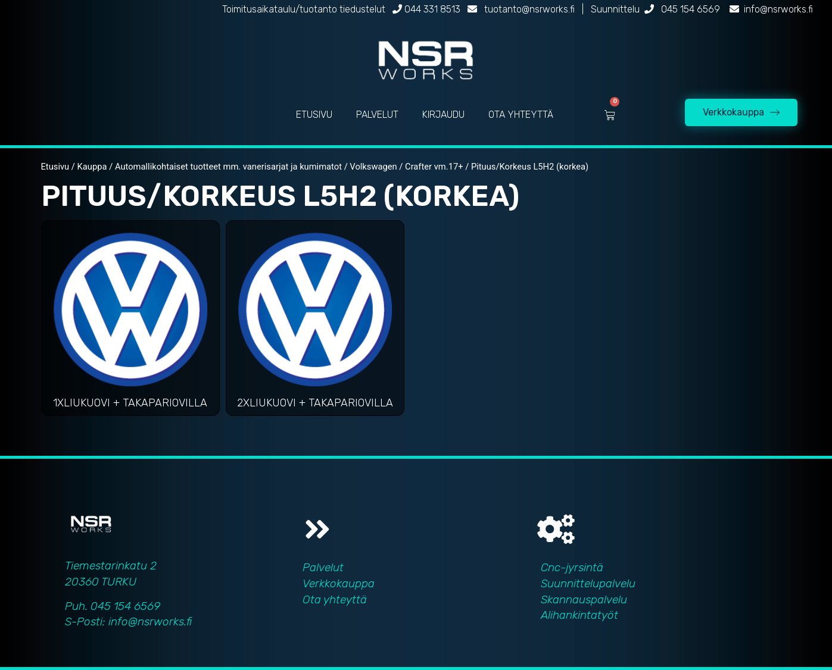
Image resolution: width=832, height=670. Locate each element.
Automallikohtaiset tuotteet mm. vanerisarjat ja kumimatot (228, 166)
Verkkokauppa (339, 583)
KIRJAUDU (443, 114)
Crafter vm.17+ (434, 166)
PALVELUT (377, 114)
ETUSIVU (314, 114)
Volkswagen (373, 166)
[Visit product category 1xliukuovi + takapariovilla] (130, 321)
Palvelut (323, 567)
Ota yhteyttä (335, 599)
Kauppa (92, 166)
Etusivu (55, 166)
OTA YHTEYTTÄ (520, 114)
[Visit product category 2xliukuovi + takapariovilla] (315, 321)
